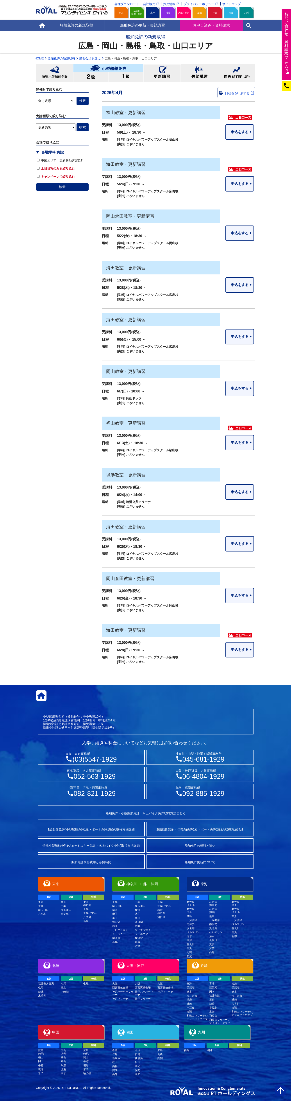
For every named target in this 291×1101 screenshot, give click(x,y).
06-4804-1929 (203, 776)
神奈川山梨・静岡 (136, 12)
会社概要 (149, 4)
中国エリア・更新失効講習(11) (60, 160)
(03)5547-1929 (94, 759)
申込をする (239, 132)
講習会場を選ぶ (90, 58)
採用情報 (169, 4)
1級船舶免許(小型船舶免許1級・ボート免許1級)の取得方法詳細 (91, 829)
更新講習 (162, 73)
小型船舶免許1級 (125, 77)
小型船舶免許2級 (90, 77)
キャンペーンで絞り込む (56, 176)
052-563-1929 (95, 776)
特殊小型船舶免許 (54, 73)
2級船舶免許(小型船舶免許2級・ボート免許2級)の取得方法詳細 (199, 829)
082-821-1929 (95, 793)
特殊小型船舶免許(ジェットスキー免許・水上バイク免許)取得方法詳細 (91, 845)
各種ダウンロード (126, 4)
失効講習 (199, 73)
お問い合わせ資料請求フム (287, 43)
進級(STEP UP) (236, 73)
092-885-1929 (203, 793)
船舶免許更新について (200, 862)
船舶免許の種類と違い (200, 845)
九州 (246, 12)
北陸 (168, 12)
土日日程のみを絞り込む (56, 168)
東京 (121, 12)
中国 (215, 12)
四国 (231, 12)
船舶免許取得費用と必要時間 (91, 862)
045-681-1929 (203, 759)
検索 (62, 187)
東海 (152, 12)
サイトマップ (231, 4)
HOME (39, 58)
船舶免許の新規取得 (61, 58)
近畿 (199, 12)
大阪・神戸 (183, 12)
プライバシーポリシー (199, 4)
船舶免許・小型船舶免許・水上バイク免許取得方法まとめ (146, 813)
